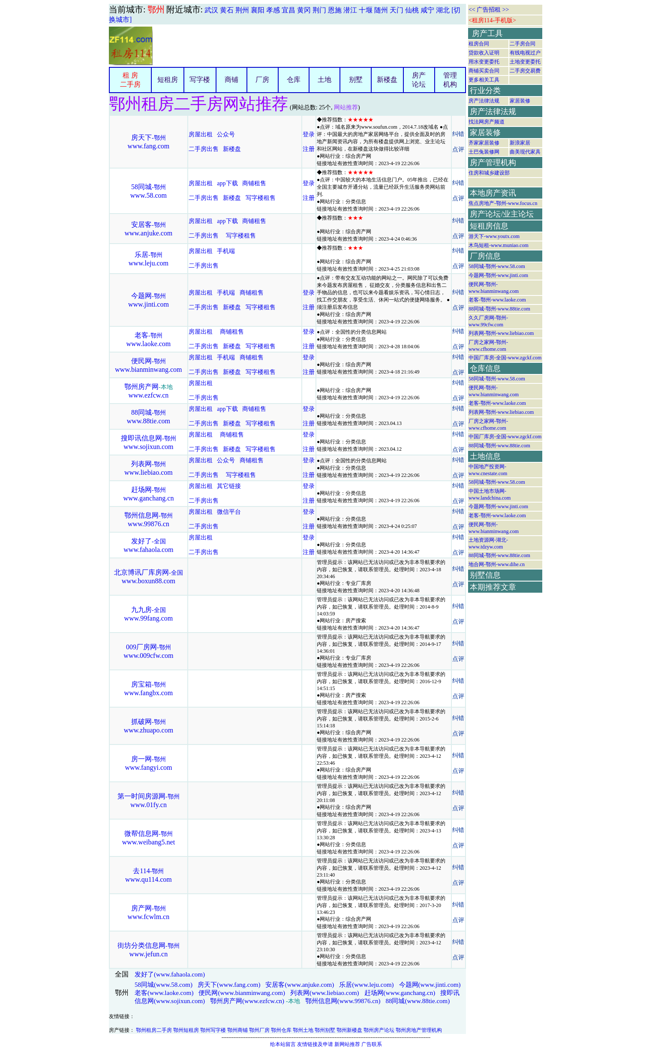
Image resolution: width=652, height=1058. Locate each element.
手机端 (226, 251)
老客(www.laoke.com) (164, 992)
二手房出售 (204, 149)
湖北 (443, 10)
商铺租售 (254, 183)
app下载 (227, 183)
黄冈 (304, 10)
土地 (324, 79)
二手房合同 (522, 44)
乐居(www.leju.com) (366, 984)
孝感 (273, 10)
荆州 (242, 10)
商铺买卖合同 (484, 71)
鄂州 (156, 9)
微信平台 (229, 512)
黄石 (227, 10)
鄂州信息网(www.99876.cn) (343, 1001)
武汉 (211, 10)
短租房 (167, 79)
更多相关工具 (484, 80)
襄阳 (257, 10)
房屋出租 (201, 134)
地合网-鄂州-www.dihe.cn (497, 564)
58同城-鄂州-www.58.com (497, 266)
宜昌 (288, 10)
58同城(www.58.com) (163, 984)
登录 (309, 134)
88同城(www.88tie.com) (417, 1001)
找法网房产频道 (487, 122)
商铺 (231, 79)
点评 (458, 149)
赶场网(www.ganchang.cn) (400, 992)
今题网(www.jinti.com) (430, 984)
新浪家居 (520, 143)
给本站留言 (283, 1044)
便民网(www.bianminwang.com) (241, 992)
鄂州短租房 (186, 1030)
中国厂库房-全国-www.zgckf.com (505, 358)
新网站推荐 (347, 1044)
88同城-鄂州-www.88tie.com (499, 309)
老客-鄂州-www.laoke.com (497, 300)
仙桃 (412, 10)
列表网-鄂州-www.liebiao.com (501, 333)
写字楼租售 (261, 198)
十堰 (366, 10)
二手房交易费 (525, 71)
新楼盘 (387, 79)
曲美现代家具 (525, 152)
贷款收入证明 (484, 53)
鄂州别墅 (325, 1030)
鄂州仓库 (281, 1030)
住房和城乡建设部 (489, 173)
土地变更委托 (525, 62)
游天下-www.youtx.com (494, 236)
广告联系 (371, 1044)
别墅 (356, 79)
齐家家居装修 (484, 143)
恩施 (335, 10)
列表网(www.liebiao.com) (324, 992)
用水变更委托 (484, 62)
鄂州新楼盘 (349, 1030)
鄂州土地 (303, 1030)
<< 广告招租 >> (489, 9)
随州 (381, 10)
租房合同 (479, 44)
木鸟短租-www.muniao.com (499, 245)
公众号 (227, 134)
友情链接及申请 (315, 1044)
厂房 (262, 79)
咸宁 (427, 10)
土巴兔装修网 (484, 152)
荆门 (319, 10)
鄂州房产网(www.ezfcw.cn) (247, 1001)
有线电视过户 (525, 53)
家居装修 (520, 101)
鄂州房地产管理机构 (419, 1030)
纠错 (458, 134)
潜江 (350, 10)
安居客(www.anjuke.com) (299, 984)
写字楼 (199, 79)
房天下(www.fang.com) (229, 984)
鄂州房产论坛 (379, 1030)
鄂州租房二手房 (154, 1030)
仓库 (293, 79)
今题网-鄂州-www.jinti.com (498, 275)
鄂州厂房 (259, 1030)
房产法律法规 (484, 101)
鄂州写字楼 (213, 1030)
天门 (396, 10)
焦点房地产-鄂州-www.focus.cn (503, 203)
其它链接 (229, 486)
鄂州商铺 (237, 1030)
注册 (309, 149)
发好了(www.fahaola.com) (170, 974)
